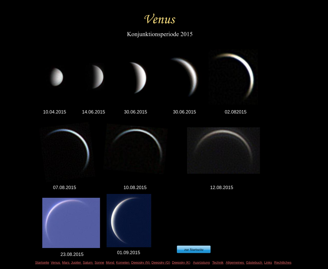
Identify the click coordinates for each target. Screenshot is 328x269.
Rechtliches (282, 262)
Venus (56, 262)
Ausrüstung (201, 262)
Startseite (42, 262)
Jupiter (76, 262)
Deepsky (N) (141, 262)
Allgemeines (235, 262)
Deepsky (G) (160, 262)
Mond (110, 262)
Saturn (88, 262)
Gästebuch (254, 262)
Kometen (123, 262)
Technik (217, 262)
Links (268, 262)
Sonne (99, 262)
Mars (66, 262)
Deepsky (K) (181, 262)
